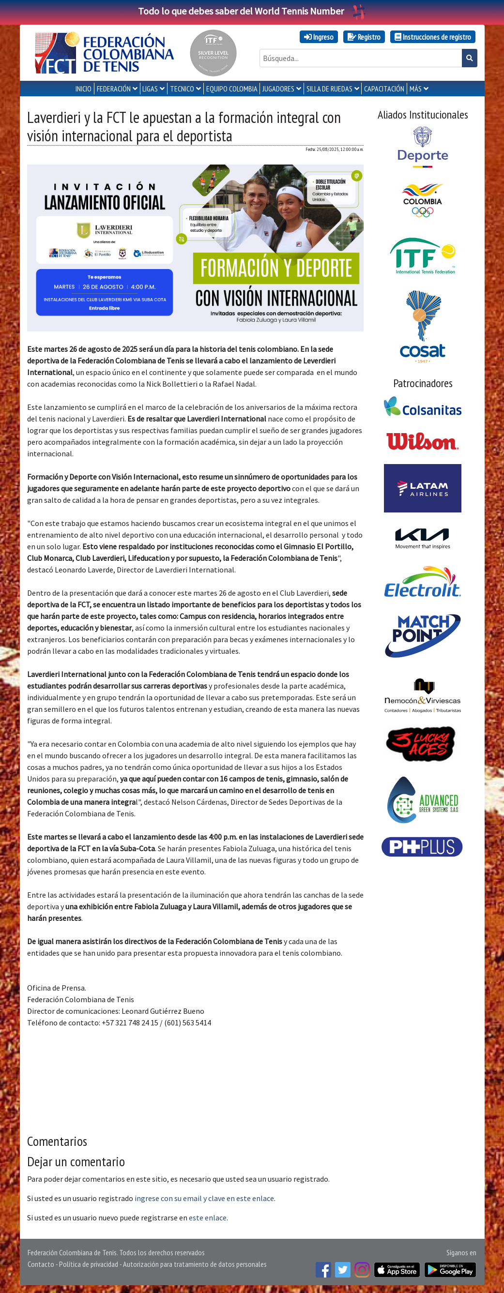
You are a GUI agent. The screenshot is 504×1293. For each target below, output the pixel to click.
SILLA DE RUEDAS (329, 88)
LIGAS (150, 88)
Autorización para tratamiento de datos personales (195, 1264)
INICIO (84, 88)
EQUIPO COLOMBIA (232, 88)
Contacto (41, 1264)
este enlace (208, 1217)
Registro (364, 37)
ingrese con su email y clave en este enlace (204, 1198)
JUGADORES (278, 88)
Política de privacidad (88, 1264)
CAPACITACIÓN (384, 88)
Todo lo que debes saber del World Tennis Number (252, 11)
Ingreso (319, 37)
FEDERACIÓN (114, 88)
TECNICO (182, 88)
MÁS (416, 88)
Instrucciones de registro (433, 37)
